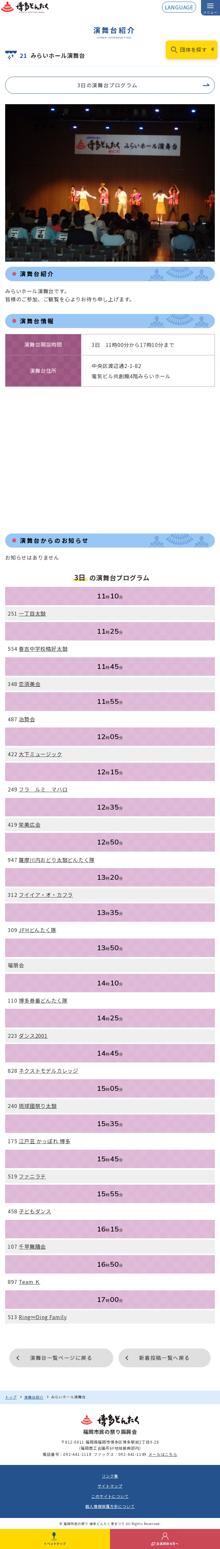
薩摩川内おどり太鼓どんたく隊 (57, 860)
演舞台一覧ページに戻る (61, 1357)
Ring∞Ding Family (43, 1317)
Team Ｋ (29, 1281)
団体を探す (193, 49)
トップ (11, 1397)
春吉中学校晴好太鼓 (43, 648)
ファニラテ (32, 1176)
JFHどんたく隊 (37, 930)
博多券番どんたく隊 (43, 1000)
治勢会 (27, 719)
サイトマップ (110, 1486)
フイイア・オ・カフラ (46, 894)
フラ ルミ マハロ (43, 789)
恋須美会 (29, 684)
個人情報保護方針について (110, 1506)
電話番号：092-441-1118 (67, 1454)
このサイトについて (109, 1496)
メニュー (210, 12)
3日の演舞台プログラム (107, 85)
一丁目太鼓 (32, 613)
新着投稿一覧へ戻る (164, 1357)
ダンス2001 (33, 1035)
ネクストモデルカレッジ (48, 1070)
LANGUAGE (179, 7)
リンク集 (110, 1476)
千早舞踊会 (32, 1246)
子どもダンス (35, 1211)
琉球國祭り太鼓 (38, 1106)
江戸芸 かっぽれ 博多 (45, 1141)
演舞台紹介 (34, 1397)
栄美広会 (29, 824)
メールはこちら (162, 1454)
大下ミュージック (40, 754)
